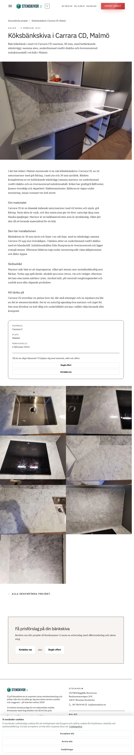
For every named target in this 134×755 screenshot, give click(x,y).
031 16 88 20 (79, 6)
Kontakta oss (65, 372)
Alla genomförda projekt (29, 594)
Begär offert (66, 365)
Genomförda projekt (18, 20)
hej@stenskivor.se (95, 704)
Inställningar (67, 749)
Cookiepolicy (75, 726)
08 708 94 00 (67, 6)
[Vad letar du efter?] (47, 6)
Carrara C (17, 329)
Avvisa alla (67, 741)
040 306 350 (91, 6)
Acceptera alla (67, 733)
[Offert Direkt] (113, 6)
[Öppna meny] (10, 6)
